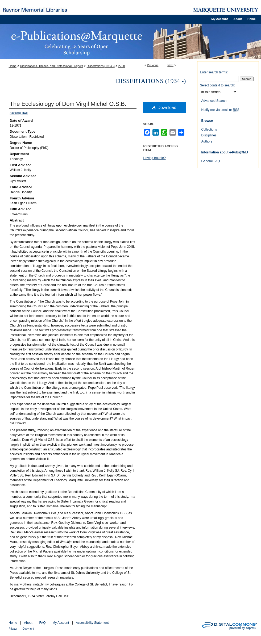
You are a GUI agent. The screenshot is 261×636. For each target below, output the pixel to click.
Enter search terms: (214, 72)
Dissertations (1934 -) (101, 66)
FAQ (42, 623)
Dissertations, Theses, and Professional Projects (51, 66)
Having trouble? (154, 158)
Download (164, 107)
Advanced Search (214, 101)
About (28, 623)
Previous (153, 65)
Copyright (28, 628)
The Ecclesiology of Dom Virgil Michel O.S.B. (68, 104)
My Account (60, 623)
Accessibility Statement (92, 623)
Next (170, 65)
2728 (121, 66)
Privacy (13, 628)
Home (12, 66)
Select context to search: (217, 85)
